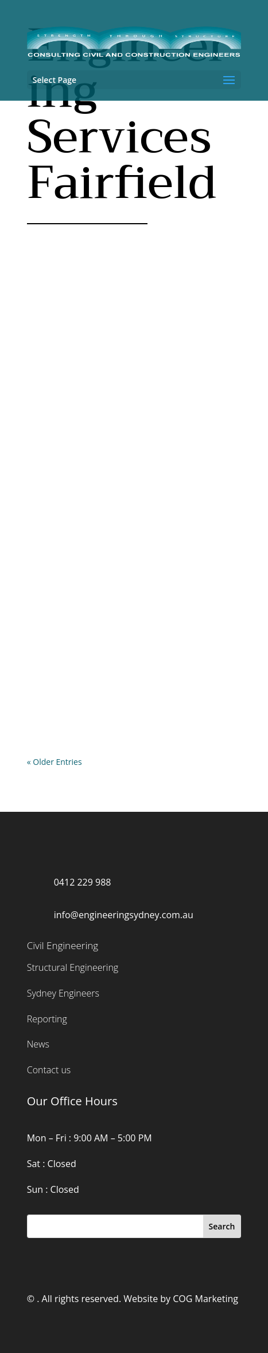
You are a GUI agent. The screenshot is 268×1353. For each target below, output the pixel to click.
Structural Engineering (72, 967)
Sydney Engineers (63, 993)
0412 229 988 (82, 882)
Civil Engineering (62, 945)
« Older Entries (54, 761)
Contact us (49, 1070)
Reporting (47, 1019)
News (38, 1044)
